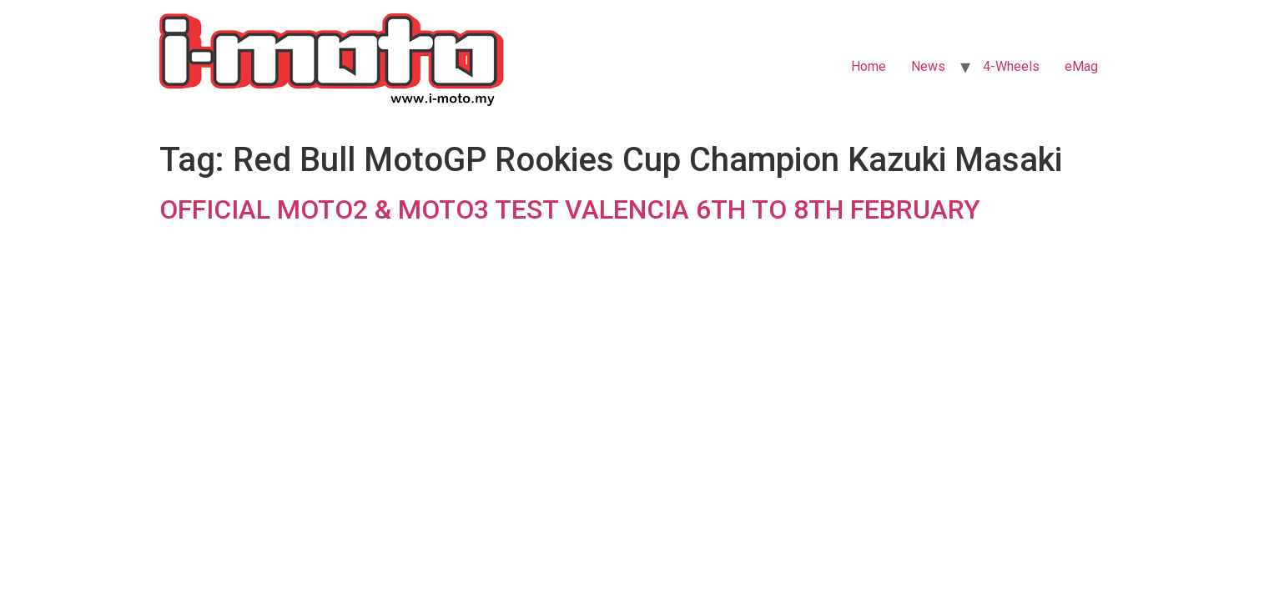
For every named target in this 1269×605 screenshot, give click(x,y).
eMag (1081, 66)
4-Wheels (1011, 66)
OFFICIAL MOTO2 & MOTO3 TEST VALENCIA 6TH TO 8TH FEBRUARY (569, 209)
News (928, 66)
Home (868, 66)
